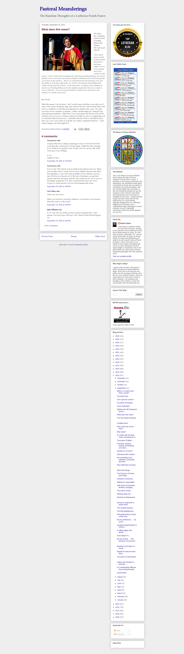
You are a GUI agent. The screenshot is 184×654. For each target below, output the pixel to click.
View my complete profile (122, 256)
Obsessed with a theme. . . (127, 454)
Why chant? (121, 432)
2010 (117, 614)
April (119, 590)
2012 (117, 607)
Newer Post (47, 237)
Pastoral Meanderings (63, 9)
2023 (117, 346)
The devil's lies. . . (123, 396)
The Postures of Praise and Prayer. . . (125, 474)
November (121, 381)
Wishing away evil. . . (125, 494)
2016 (117, 369)
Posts (117, 631)
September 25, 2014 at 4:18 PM (59, 205)
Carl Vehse (51, 191)
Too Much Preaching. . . (126, 403)
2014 (117, 375)
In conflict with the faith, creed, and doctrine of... (126, 436)
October (120, 385)
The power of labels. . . (125, 440)
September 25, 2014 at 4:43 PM (59, 221)
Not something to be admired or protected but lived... (125, 460)
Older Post (100, 237)
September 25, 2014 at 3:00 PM (59, 186)
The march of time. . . (125, 491)
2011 (117, 611)
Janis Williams (52, 210)
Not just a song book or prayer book (125, 504)
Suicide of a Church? (125, 451)
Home (74, 237)
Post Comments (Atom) (78, 245)
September (121, 388)
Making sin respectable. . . (127, 482)
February (121, 596)
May (119, 587)
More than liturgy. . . (124, 470)
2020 (117, 356)
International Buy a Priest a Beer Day (126, 515)
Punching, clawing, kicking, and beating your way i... (125, 446)
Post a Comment (51, 226)
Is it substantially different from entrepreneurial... (126, 568)
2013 (117, 604)
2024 (117, 342)
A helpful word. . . (123, 423)
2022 (117, 349)
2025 (117, 339)
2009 (117, 617)
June (119, 583)
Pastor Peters (125, 223)
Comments (119, 634)
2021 (117, 352)
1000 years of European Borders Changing (126, 486)
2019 (117, 359)
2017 (117, 365)
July (119, 580)
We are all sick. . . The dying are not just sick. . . (126, 541)
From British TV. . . (124, 536)
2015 (117, 372)
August (120, 577)
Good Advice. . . (123, 573)
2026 (117, 336)
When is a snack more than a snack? (125, 392)
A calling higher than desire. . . (124, 531)
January (120, 600)
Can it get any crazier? (125, 399)
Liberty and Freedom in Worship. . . (125, 563)
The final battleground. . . (126, 511)
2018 (117, 362)
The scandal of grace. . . (126, 508)
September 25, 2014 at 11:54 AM (59, 161)
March (120, 593)
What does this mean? (125, 415)
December (121, 378)
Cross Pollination (123, 406)
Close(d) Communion (125, 479)
